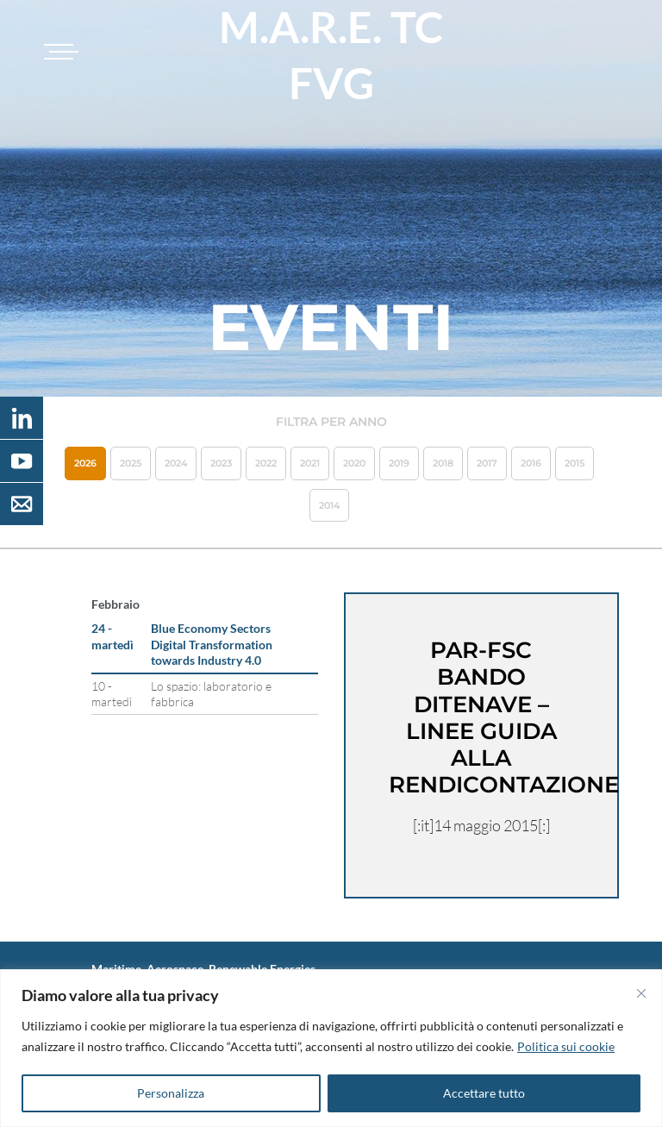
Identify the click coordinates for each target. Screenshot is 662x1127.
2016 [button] (531, 463)
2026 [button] (85, 463)
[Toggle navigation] (58, 51)
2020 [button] (354, 463)
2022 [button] (266, 463)
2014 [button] (329, 505)
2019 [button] (399, 463)
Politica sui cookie (566, 1046)
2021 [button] (310, 463)
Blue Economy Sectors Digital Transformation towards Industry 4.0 (211, 644)
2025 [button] (130, 463)
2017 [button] (487, 463)
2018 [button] (443, 463)
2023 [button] (221, 463)
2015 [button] (574, 463)
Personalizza (170, 1093)
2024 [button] (176, 463)
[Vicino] (641, 993)
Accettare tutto (484, 1093)
